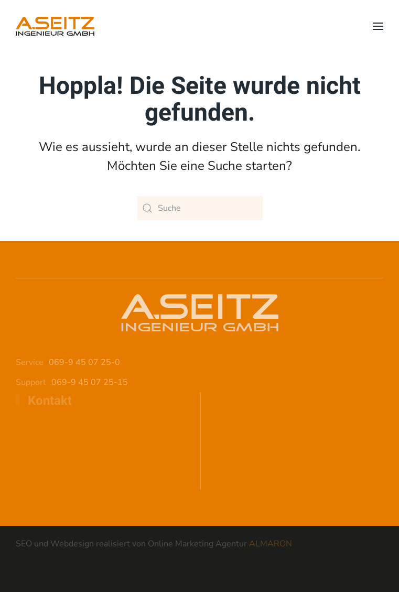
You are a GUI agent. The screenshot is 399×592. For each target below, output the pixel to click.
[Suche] (200, 208)
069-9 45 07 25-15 (89, 382)
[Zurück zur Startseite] (55, 26)
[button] (378, 26)
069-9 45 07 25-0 (84, 362)
